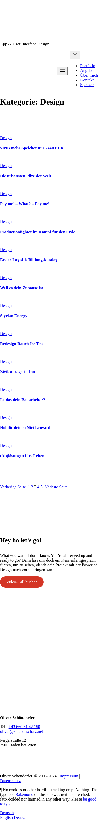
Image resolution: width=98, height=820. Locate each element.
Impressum (69, 776)
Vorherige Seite (13, 487)
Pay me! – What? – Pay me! (24, 204)
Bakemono (24, 794)
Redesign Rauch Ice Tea (21, 344)
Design (6, 137)
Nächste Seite (56, 487)
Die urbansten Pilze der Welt (25, 176)
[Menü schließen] (75, 55)
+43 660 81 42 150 (24, 726)
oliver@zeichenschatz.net (21, 731)
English (7, 817)
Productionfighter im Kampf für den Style (37, 232)
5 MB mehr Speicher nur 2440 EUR (32, 148)
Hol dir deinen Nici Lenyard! (26, 427)
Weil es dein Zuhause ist (21, 288)
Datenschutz (10, 781)
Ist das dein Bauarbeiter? (22, 400)
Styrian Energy (13, 316)
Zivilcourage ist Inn (17, 371)
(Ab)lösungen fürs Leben (22, 455)
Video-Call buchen (21, 582)
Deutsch (7, 813)
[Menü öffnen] (62, 71)
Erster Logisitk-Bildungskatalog (28, 260)
